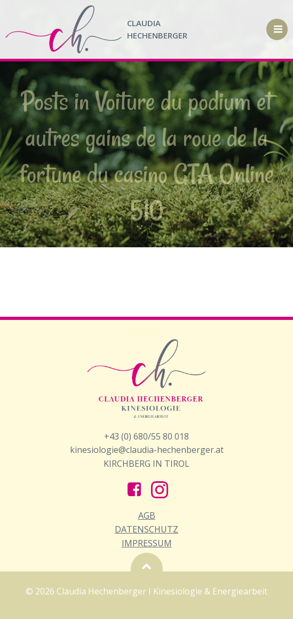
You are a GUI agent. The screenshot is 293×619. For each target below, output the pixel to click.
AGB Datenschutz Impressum (146, 529)
